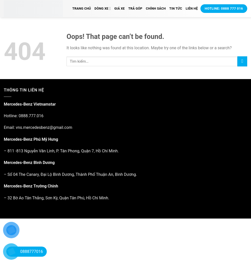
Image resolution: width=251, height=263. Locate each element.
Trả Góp (135, 8)
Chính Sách (156, 8)
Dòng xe (103, 8)
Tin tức (175, 8)
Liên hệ (192, 8)
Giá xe (119, 8)
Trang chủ (81, 8)
